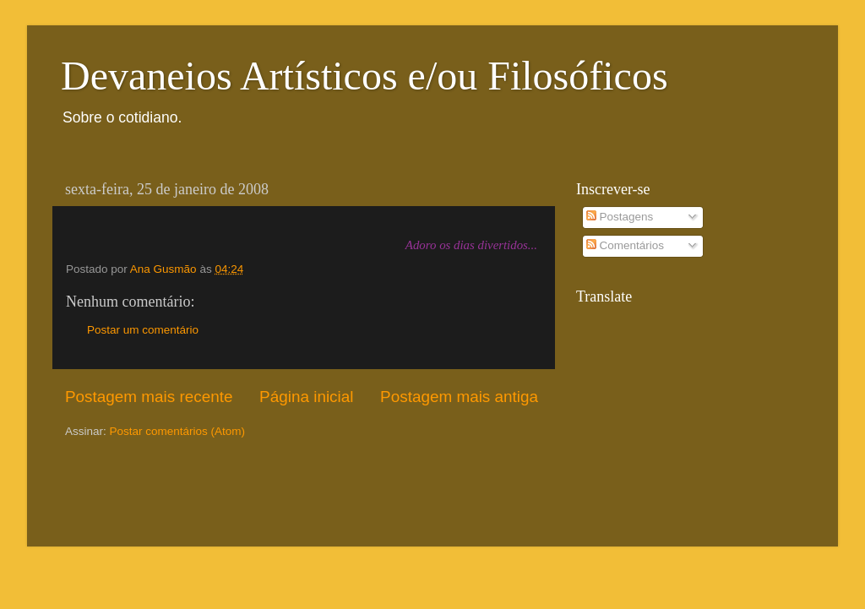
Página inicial (306, 396)
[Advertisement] (164, 490)
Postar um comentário (143, 330)
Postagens (620, 216)
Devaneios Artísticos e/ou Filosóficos (364, 75)
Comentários (625, 245)
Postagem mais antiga (459, 396)
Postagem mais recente (148, 396)
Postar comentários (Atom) (178, 431)
